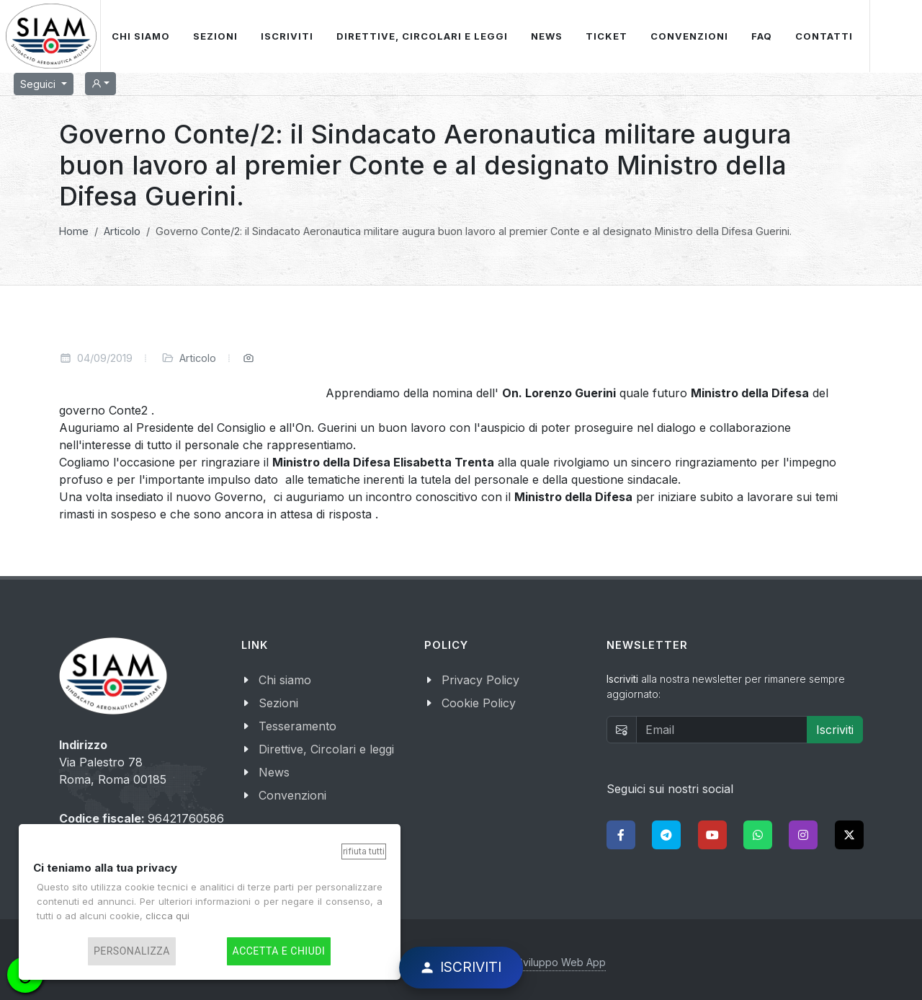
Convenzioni (292, 795)
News (274, 772)
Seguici (39, 84)
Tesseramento (297, 726)
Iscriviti (835, 729)
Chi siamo (285, 680)
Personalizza (132, 951)
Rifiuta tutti (364, 851)
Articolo (197, 358)
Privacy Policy (480, 680)
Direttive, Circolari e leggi (326, 749)
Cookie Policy (479, 703)
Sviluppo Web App (561, 962)
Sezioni (278, 703)
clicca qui (167, 915)
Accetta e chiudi (279, 951)
